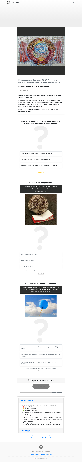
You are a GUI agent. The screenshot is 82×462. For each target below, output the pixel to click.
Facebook (32, 454)
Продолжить (41, 437)
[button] (63, 51)
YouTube (42, 454)
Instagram (37, 454)
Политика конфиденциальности (41, 458)
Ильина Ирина (25, 92)
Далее (39, 386)
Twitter (50, 454)
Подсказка (41, 172)
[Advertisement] (41, 16)
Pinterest (46, 454)
